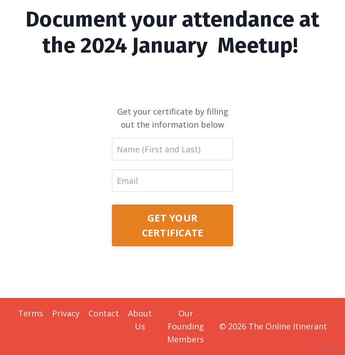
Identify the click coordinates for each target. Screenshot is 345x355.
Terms (30, 313)
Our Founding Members (185, 326)
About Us (140, 320)
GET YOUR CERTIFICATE (172, 225)
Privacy (66, 313)
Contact (103, 313)
